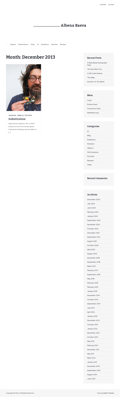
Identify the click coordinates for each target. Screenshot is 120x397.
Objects (13, 44)
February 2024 (93, 212)
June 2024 (91, 208)
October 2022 (92, 229)
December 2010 (93, 366)
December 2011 (93, 349)
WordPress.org (93, 113)
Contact (111, 5)
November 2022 (93, 224)
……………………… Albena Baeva (60, 25)
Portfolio (103, 5)
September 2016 (93, 274)
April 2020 (91, 249)
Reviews (63, 44)
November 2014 (93, 295)
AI (38, 44)
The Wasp (91, 77)
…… (97, 5)
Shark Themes (108, 393)
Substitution (17, 119)
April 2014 (91, 312)
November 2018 (93, 258)
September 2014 (93, 304)
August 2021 (92, 241)
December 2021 (93, 233)
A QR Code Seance (94, 73)
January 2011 (92, 362)
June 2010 (91, 379)
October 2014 (92, 299)
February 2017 (92, 270)
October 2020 (93, 245)
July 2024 (91, 204)
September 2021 (93, 237)
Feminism (54, 44)
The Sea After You (94, 69)
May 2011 (90, 354)
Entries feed (92, 104)
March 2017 (91, 266)
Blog (89, 135)
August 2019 (92, 254)
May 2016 (91, 279)
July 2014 (91, 308)
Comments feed (93, 108)
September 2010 (93, 370)
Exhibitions (45, 44)
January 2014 (92, 316)
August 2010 (92, 374)
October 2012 (92, 337)
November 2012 (93, 333)
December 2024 (93, 199)
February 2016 (92, 283)
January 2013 (92, 329)
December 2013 (93, 320)
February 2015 (92, 287)
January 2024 (92, 216)
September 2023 (94, 220)
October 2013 (92, 324)
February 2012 (92, 345)
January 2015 (92, 291)
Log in (89, 100)
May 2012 (90, 341)
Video (33, 44)
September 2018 (93, 262)
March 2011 (91, 358)
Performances (23, 44)
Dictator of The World (95, 82)
